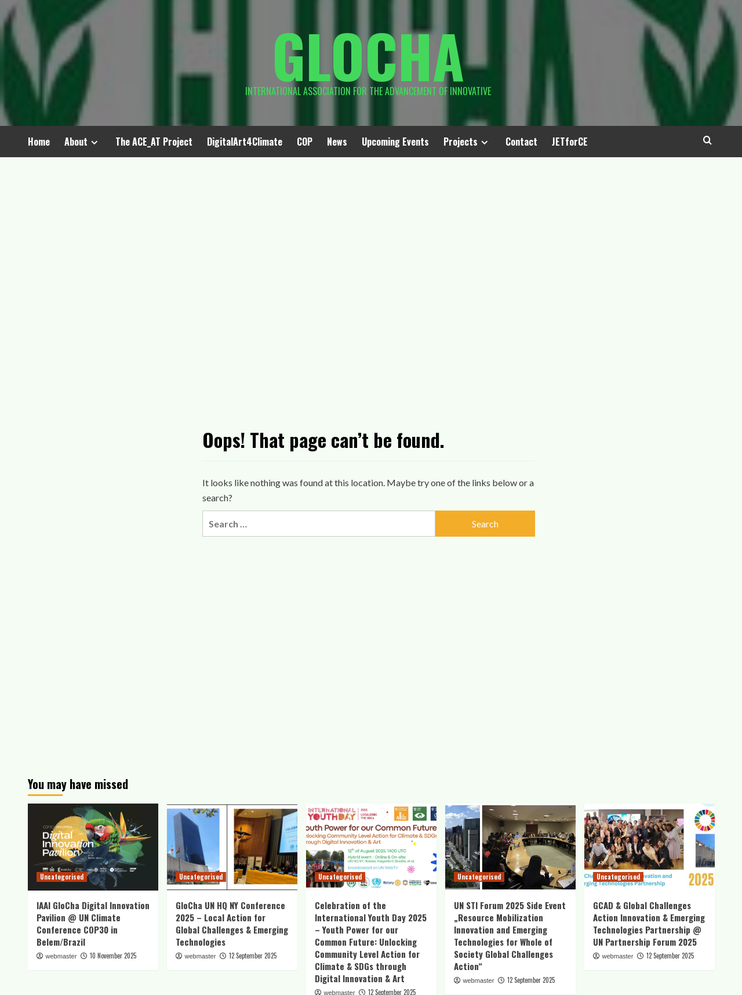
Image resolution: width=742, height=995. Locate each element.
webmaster (61, 956)
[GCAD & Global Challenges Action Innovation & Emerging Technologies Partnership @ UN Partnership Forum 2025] (649, 847)
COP (304, 142)
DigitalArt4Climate (244, 142)
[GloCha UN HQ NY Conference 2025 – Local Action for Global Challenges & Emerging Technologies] (232, 847)
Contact (521, 142)
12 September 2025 (253, 955)
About (82, 142)
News (337, 142)
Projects (467, 142)
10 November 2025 (113, 955)
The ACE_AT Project (153, 142)
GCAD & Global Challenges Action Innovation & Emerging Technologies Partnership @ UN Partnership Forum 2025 (649, 923)
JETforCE (570, 142)
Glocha (368, 55)
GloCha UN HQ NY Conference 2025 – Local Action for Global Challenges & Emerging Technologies (232, 923)
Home (39, 142)
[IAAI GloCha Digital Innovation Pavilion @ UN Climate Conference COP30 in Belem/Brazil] (93, 847)
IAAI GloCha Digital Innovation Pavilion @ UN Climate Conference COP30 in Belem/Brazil (93, 923)
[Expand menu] (94, 142)
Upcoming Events (395, 142)
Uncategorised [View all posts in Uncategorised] (61, 876)
